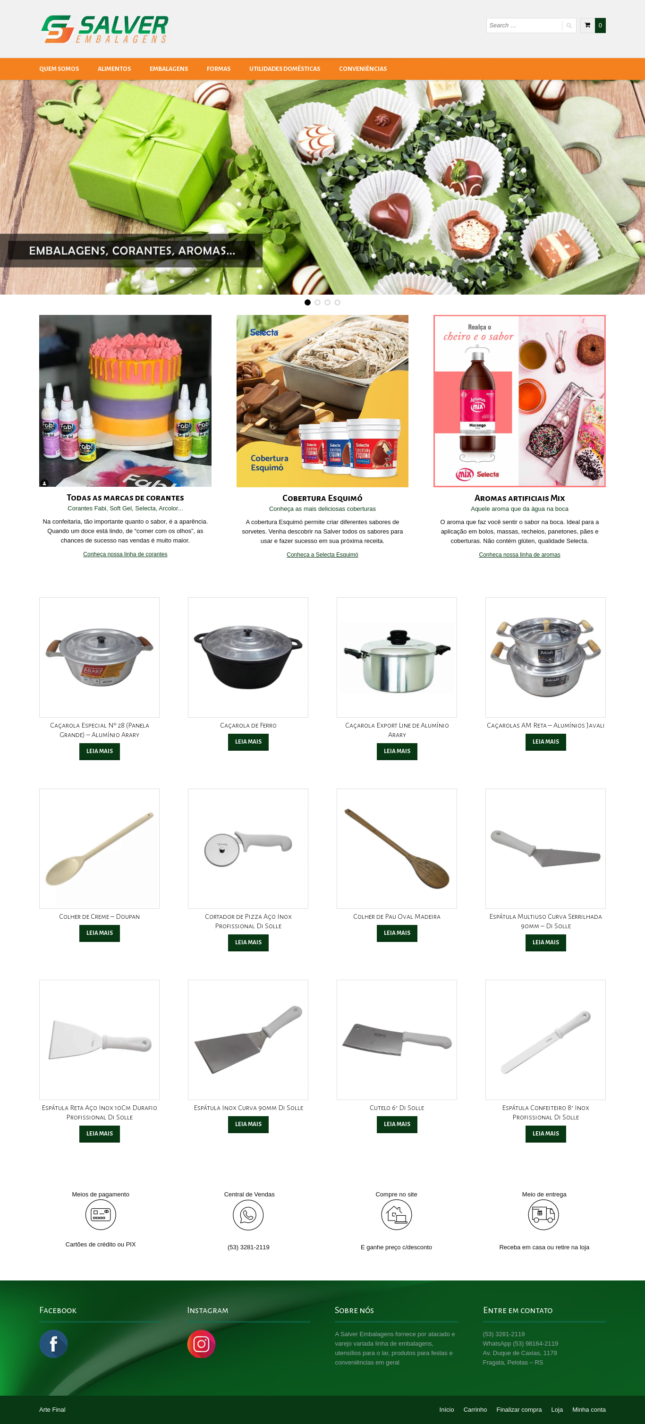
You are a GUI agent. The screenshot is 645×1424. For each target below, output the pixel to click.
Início (447, 1409)
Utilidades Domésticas (284, 69)
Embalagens (169, 69)
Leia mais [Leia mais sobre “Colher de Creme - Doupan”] (99, 933)
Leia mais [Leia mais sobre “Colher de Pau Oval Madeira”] (397, 933)
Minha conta (589, 1409)
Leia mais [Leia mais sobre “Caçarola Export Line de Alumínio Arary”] (397, 751)
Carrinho (475, 1409)
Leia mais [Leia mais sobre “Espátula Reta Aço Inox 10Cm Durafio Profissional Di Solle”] (99, 1134)
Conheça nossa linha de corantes (125, 554)
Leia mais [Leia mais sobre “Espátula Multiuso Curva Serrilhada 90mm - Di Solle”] (546, 943)
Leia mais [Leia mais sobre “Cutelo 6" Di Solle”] (397, 1124)
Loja (557, 1409)
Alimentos (114, 69)
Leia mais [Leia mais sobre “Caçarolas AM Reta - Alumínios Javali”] (546, 742)
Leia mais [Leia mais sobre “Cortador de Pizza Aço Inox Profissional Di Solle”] (248, 943)
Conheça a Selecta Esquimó (322, 554)
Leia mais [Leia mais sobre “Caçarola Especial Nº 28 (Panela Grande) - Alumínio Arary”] (99, 751)
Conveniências (363, 69)
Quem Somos (59, 69)
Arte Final (52, 1409)
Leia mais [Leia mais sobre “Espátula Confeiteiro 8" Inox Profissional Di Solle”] (546, 1134)
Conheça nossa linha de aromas (519, 554)
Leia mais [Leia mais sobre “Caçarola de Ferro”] (248, 742)
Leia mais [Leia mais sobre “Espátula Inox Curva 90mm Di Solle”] (248, 1124)
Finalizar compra (519, 1409)
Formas (218, 69)
